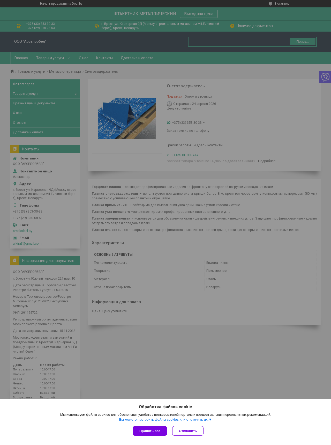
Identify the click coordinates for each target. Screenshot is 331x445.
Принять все (149, 431)
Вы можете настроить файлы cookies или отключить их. (163, 419)
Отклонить (188, 431)
